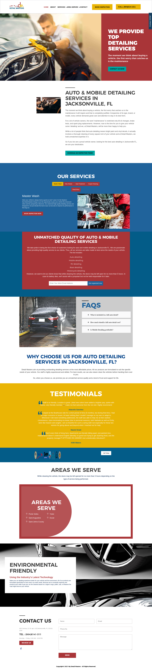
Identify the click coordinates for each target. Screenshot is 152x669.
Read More (76, 190)
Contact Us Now (117, 69)
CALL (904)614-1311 (128, 7)
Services (61, 7)
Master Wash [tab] (57, 184)
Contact (83, 7)
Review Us (26, 643)
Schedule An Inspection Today (81, 154)
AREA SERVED (72, 7)
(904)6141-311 (33, 634)
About (53, 7)
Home (46, 7)
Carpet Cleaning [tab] (94, 184)
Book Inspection (102, 7)
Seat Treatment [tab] (80, 184)
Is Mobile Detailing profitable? (100, 330)
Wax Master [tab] (68, 184)
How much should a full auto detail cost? (104, 322)
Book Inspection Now (34, 214)
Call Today (107, 453)
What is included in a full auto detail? (102, 315)
